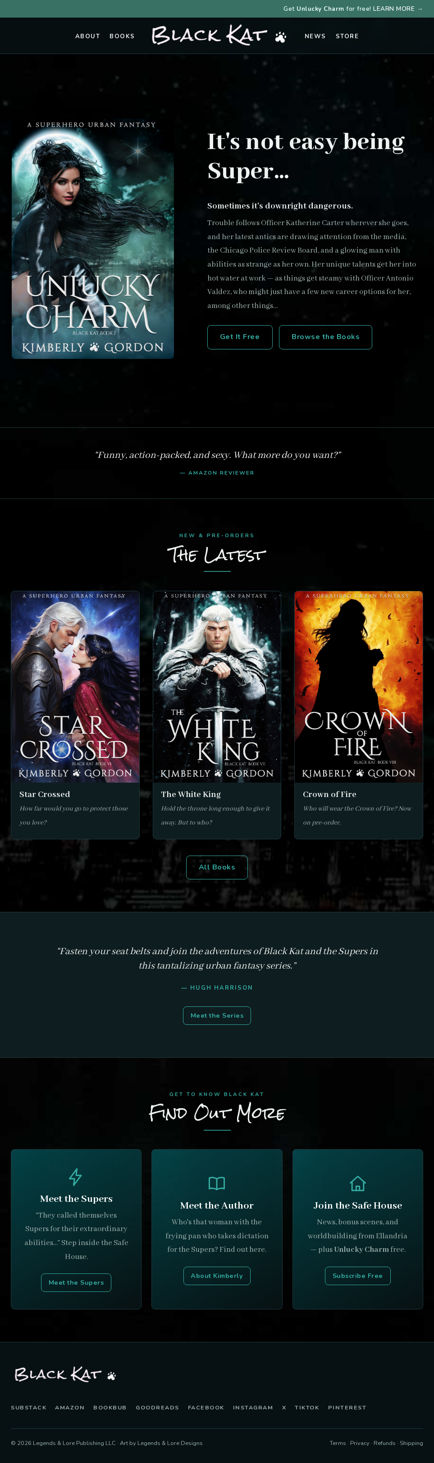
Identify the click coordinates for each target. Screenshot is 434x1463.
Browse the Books (326, 337)
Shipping (411, 1443)
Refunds (385, 1443)
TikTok (307, 1407)
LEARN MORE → (398, 9)
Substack (28, 1407)
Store (347, 36)
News (315, 36)
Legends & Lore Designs (170, 1443)
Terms (338, 1443)
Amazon (70, 1407)
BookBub (110, 1407)
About (88, 36)
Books (122, 36)
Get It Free (240, 337)
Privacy (360, 1443)
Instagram (253, 1407)
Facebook (206, 1407)
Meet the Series (217, 1015)
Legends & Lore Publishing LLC (74, 1443)
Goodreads (157, 1407)
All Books (217, 867)
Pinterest (347, 1407)
